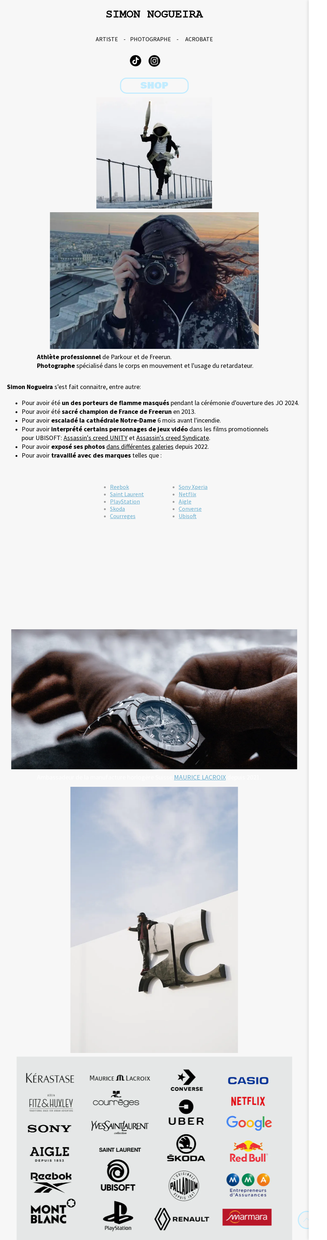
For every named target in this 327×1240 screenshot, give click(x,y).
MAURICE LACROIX (200, 777)
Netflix (187, 494)
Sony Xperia (193, 486)
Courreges (123, 516)
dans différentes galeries (140, 446)
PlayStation (125, 501)
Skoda (117, 508)
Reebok (119, 486)
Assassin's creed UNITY (96, 438)
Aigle (185, 501)
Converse (190, 508)
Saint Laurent (127, 494)
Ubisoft (188, 516)
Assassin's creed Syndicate (172, 438)
